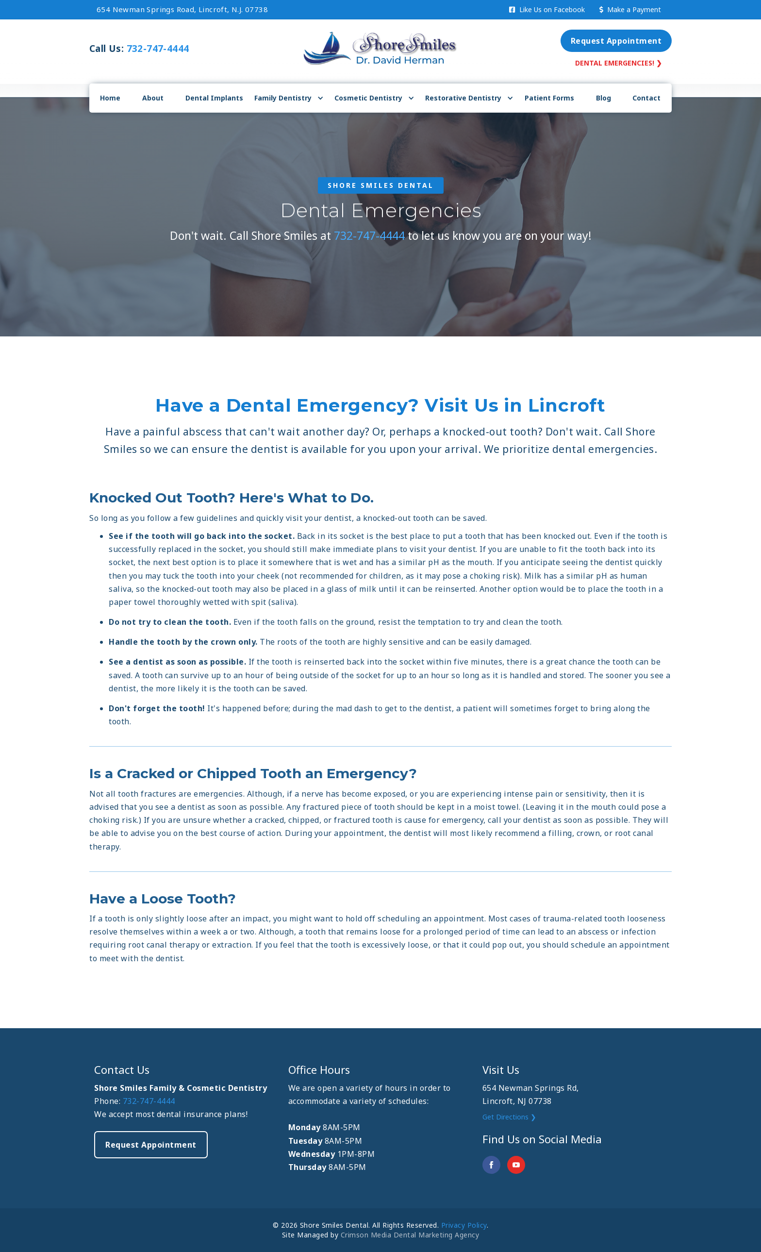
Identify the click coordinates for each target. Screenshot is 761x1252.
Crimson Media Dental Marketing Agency (410, 1234)
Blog (603, 97)
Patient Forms (549, 97)
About (153, 97)
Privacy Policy (464, 1225)
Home (110, 97)
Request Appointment (616, 40)
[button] (289, 98)
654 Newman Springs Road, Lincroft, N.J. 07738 (182, 9)
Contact (646, 97)
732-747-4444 (158, 48)
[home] (380, 46)
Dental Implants (214, 97)
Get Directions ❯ (509, 1116)
